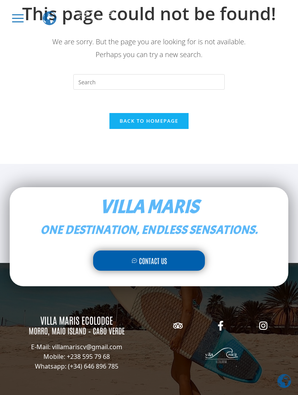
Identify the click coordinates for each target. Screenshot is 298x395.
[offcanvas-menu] (18, 18)
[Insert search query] (149, 82)
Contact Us (149, 260)
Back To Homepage (149, 120)
